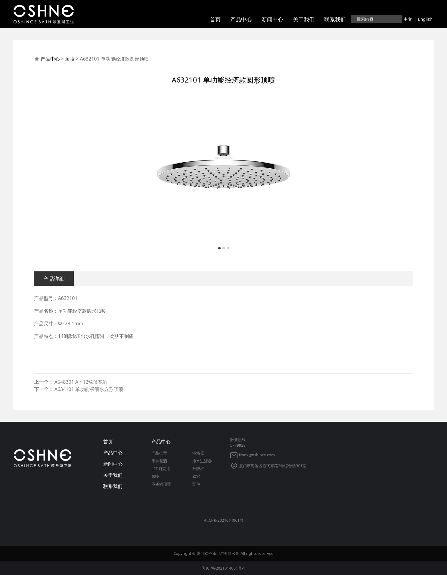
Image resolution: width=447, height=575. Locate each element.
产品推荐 (159, 453)
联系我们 (335, 19)
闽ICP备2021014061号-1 (223, 568)
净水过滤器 (202, 461)
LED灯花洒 (160, 468)
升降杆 (198, 468)
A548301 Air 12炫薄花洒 (81, 382)
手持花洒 (159, 461)
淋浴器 (198, 453)
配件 (196, 484)
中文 (408, 19)
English (425, 19)
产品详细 (54, 278)
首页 (215, 19)
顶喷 (70, 58)
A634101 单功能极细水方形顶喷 (88, 389)
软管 (196, 476)
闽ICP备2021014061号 (223, 520)
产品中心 (241, 19)
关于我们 (304, 19)
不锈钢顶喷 (161, 484)
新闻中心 (272, 19)
